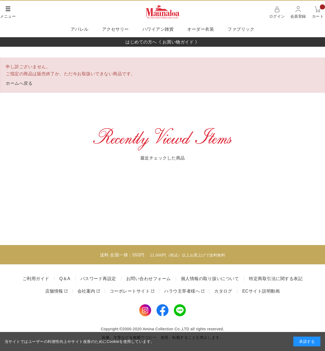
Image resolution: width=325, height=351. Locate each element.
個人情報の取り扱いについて (210, 278)
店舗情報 (54, 291)
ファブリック (240, 29)
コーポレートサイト (130, 291)
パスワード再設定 (98, 278)
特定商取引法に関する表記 (276, 278)
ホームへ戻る (19, 83)
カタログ (223, 291)
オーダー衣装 (200, 29)
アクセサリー (115, 29)
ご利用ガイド (35, 278)
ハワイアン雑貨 (158, 29)
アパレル (80, 29)
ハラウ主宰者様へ (182, 291)
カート (318, 11)
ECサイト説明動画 (261, 291)
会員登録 (298, 16)
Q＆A (64, 278)
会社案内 (86, 291)
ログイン (277, 16)
